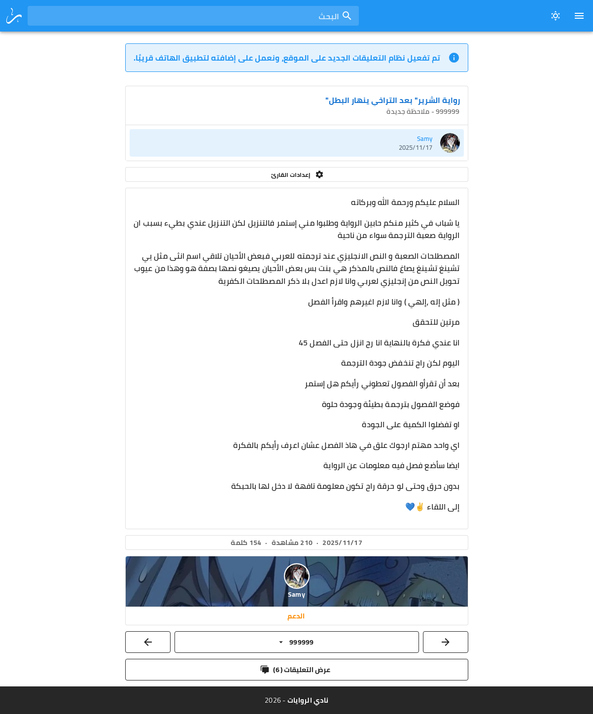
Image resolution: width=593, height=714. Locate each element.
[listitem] (297, 143)
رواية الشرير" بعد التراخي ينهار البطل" (392, 100)
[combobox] (193, 16)
